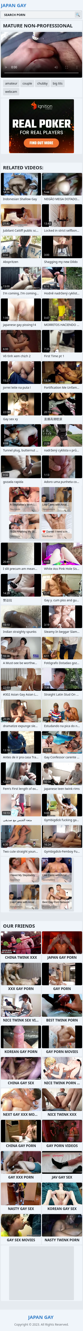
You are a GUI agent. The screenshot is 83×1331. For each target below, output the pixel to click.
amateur (11, 83)
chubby (42, 83)
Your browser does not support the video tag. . (41, 55)
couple (27, 83)
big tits (57, 83)
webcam (11, 92)
